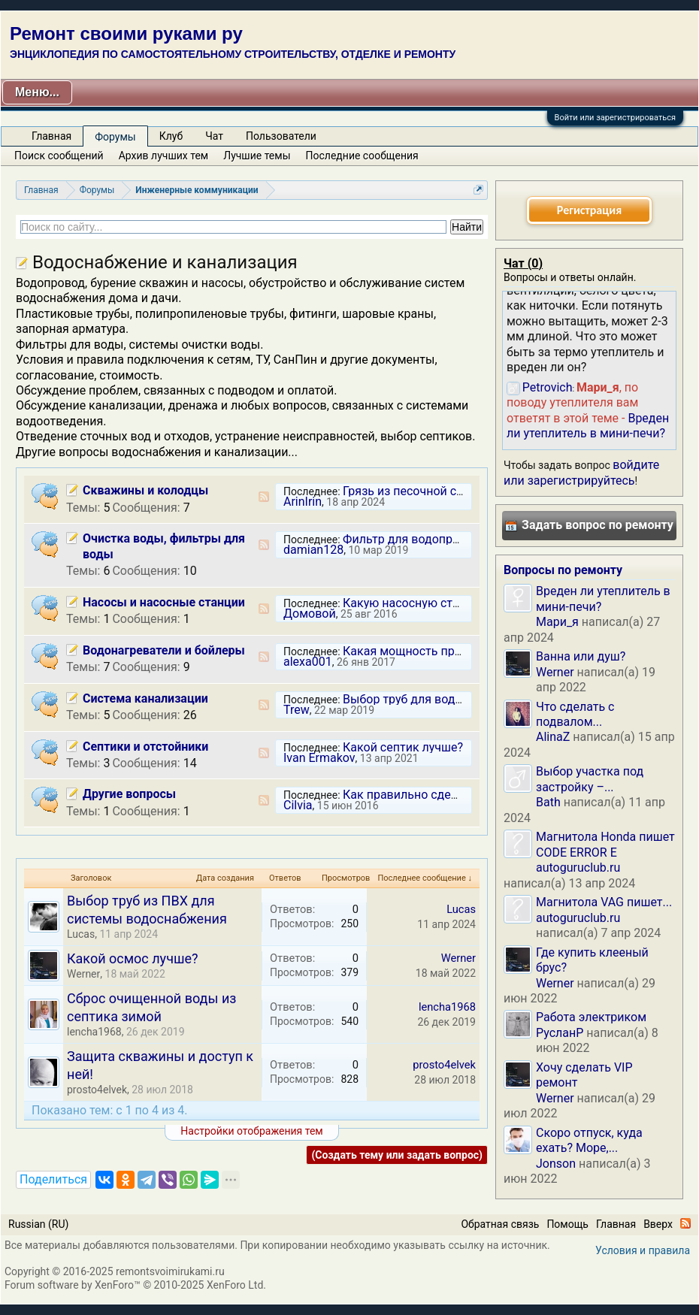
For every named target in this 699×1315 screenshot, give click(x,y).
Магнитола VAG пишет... (604, 902)
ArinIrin (302, 501)
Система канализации (145, 698)
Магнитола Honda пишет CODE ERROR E (605, 844)
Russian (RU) (38, 1224)
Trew (296, 710)
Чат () (523, 263)
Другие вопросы (129, 794)
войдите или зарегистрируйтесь (581, 472)
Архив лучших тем (164, 156)
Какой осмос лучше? (132, 958)
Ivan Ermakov (319, 758)
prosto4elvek (97, 1090)
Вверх (658, 1224)
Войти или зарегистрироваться (615, 117)
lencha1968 (94, 1032)
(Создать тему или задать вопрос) (397, 1155)
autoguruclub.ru (578, 867)
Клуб (171, 136)
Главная (51, 136)
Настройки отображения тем (251, 1131)
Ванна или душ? (580, 656)
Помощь (567, 1224)
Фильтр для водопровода (414, 539)
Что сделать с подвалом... (575, 714)
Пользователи (281, 136)
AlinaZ (553, 737)
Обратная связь (500, 1224)
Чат (214, 136)
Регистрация (589, 210)
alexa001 (307, 661)
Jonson (556, 1163)
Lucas (81, 934)
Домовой (309, 613)
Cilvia (298, 805)
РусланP (559, 1033)
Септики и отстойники (145, 746)
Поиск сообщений (59, 156)
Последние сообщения (362, 156)
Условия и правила (642, 1250)
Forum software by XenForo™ (135, 1285)
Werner (83, 974)
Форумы (115, 137)
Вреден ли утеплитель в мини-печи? (588, 425)
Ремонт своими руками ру (126, 33)
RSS (264, 496)
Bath (548, 802)
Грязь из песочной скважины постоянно (457, 491)
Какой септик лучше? (403, 747)
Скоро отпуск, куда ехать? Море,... (589, 1140)
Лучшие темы (256, 156)
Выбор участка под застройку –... (589, 779)
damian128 (313, 550)
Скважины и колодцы (145, 490)
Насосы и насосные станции (164, 602)
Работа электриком (591, 1017)
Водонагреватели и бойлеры (164, 650)
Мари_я (557, 622)
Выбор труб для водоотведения (432, 699)
